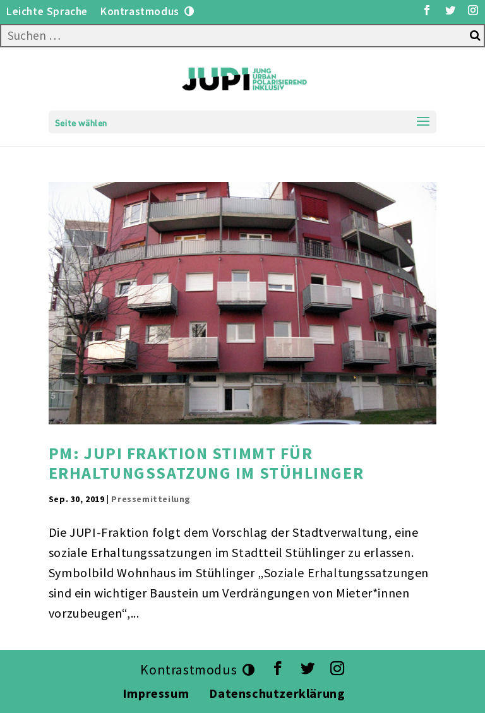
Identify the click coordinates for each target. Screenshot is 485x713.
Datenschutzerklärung (278, 693)
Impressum (156, 693)
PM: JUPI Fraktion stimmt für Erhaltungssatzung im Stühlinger (206, 463)
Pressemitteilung (151, 499)
